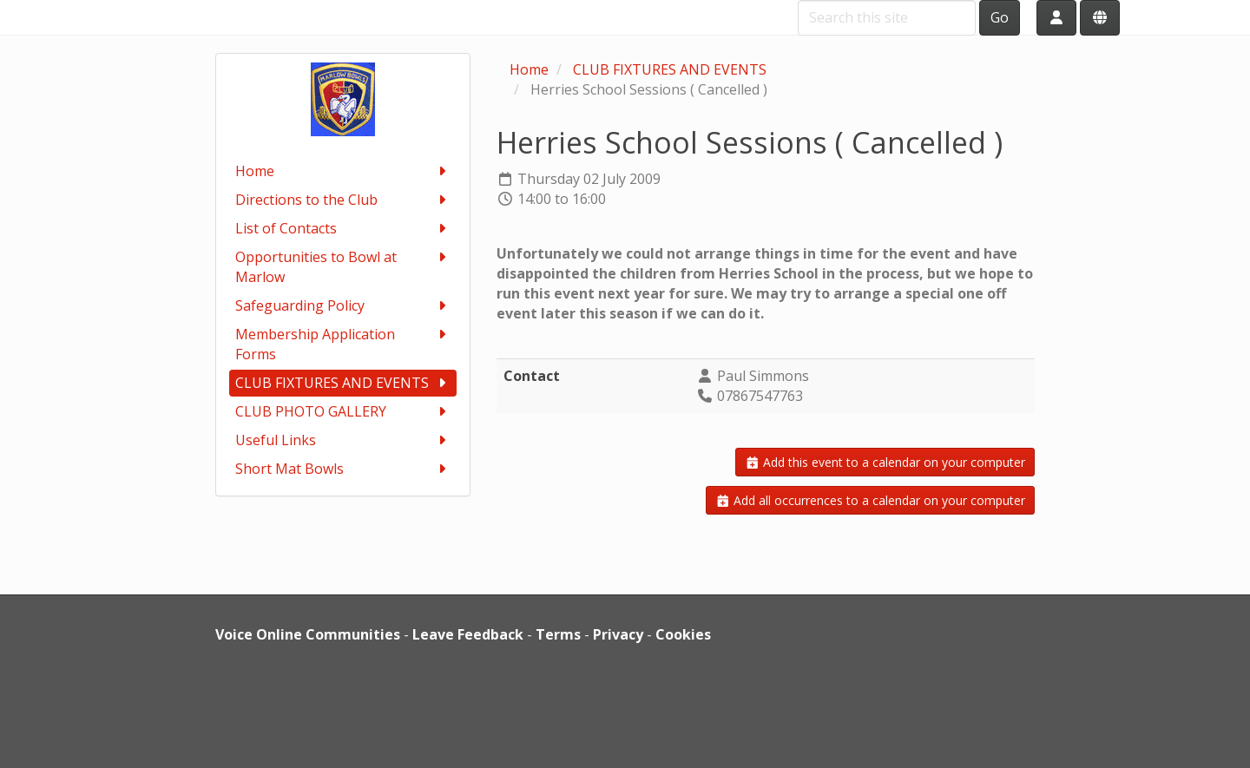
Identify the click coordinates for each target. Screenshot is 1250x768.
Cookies (683, 634)
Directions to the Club (343, 200)
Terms (558, 634)
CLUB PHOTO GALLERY (343, 412)
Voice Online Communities (307, 634)
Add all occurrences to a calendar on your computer (870, 500)
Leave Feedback (467, 634)
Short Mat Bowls (343, 469)
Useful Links (343, 440)
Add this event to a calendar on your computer (885, 462)
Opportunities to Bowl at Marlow (343, 266)
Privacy (618, 634)
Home (343, 171)
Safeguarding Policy (343, 306)
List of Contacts (343, 229)
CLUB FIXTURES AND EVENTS (343, 383)
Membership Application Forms (343, 344)
